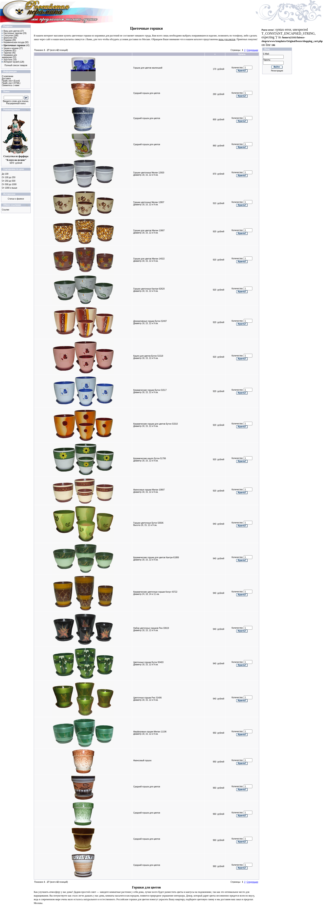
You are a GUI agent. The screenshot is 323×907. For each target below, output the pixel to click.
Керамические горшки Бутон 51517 (150, 390)
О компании (7, 76)
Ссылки (5, 210)
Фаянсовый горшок (142, 760)
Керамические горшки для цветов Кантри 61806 (156, 557)
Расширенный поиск (16, 103)
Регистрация (277, 71)
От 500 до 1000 (9, 184)
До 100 (5, 174)
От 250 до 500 (8, 181)
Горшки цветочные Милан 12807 (148, 202)
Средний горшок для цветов (146, 93)
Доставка (6, 78)
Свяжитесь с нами (10, 85)
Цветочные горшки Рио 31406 (147, 698)
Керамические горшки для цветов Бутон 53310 (155, 424)
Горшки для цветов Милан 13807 (149, 230)
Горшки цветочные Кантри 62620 (149, 289)
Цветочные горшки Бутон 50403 (148, 662)
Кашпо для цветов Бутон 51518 (148, 356)
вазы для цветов (227, 39)
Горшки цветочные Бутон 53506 (148, 523)
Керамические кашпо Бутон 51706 (149, 458)
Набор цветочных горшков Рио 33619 (151, 628)
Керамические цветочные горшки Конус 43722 (155, 592)
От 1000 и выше (9, 188)
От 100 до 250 (8, 177)
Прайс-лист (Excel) (11, 81)
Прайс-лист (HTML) (11, 83)
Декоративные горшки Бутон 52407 (150, 321)
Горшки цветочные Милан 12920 (148, 173)
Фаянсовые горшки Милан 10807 (149, 490)
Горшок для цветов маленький (147, 68)
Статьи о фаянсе (16, 199)
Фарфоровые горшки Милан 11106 (149, 732)
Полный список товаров (16, 65)
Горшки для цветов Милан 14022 (149, 259)
